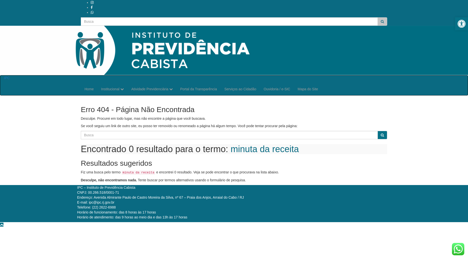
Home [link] (89, 89)
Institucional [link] (112, 89)
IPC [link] (7, 78)
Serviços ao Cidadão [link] (240, 89)
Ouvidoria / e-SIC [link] (277, 89)
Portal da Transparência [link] (198, 89)
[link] (461, 23)
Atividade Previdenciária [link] (152, 89)
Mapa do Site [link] (308, 89)
